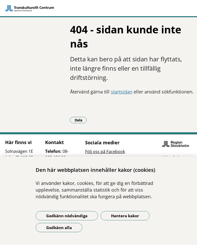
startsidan (121, 92)
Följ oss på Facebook (105, 151)
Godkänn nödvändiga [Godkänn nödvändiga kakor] (66, 215)
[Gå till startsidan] (98, 8)
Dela (81, 119)
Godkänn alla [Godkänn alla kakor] (59, 227)
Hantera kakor (125, 215)
